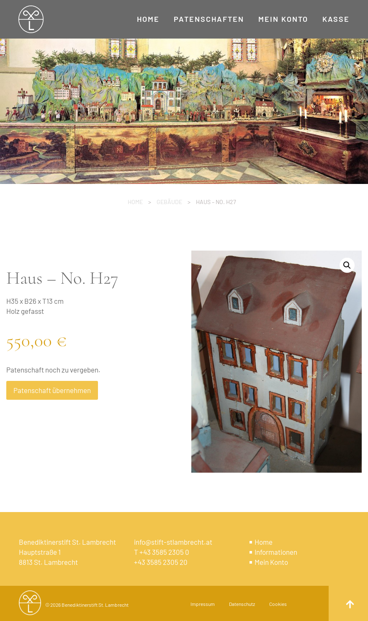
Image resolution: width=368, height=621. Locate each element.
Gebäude (169, 201)
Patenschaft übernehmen (52, 390)
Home (135, 201)
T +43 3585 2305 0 (161, 552)
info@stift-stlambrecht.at (173, 542)
